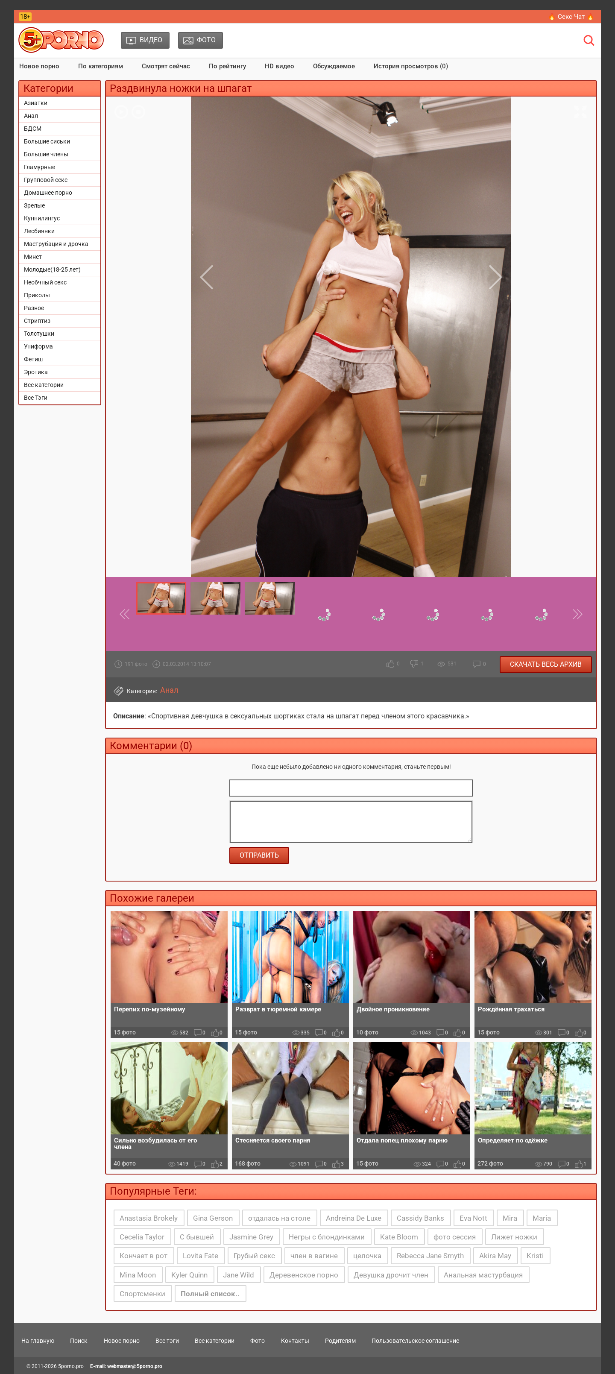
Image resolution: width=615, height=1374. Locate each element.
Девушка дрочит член (391, 1275)
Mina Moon (138, 1275)
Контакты (295, 1340)
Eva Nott (473, 1218)
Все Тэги (35, 397)
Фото (257, 1340)
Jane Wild (238, 1275)
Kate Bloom (399, 1237)
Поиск (79, 1340)
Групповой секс (45, 179)
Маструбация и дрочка (56, 243)
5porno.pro (71, 1366)
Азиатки (35, 103)
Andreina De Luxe (353, 1218)
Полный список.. (210, 1293)
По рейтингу (227, 66)
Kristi (535, 1255)
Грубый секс (254, 1255)
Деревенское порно (303, 1275)
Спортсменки (142, 1293)
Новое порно (39, 66)
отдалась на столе (279, 1218)
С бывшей (197, 1237)
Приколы (37, 295)
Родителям (340, 1340)
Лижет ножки (514, 1237)
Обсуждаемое (334, 66)
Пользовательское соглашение (415, 1340)
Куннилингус (42, 218)
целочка (367, 1255)
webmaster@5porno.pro (134, 1366)
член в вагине (314, 1255)
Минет (33, 256)
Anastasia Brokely (149, 1218)
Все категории (44, 384)
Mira (510, 1218)
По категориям (100, 66)
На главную (37, 1340)
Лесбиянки (39, 231)
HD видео (279, 66)
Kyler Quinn (189, 1275)
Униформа (38, 346)
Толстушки (39, 333)
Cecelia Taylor (142, 1237)
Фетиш (33, 359)
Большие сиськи (47, 141)
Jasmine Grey (251, 1237)
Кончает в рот (143, 1255)
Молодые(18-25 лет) (52, 269)
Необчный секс (45, 282)
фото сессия (454, 1237)
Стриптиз (37, 320)
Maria (542, 1218)
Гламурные (39, 167)
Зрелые (34, 205)
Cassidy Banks (420, 1218)
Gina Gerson (213, 1218)
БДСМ (32, 128)
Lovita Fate (200, 1255)
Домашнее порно (48, 192)
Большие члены (46, 154)
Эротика (36, 372)
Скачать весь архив (546, 664)
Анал (31, 115)
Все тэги (167, 1340)
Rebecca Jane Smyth (430, 1255)
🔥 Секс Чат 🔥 (571, 17)
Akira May (495, 1255)
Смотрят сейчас (166, 66)
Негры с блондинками (327, 1237)
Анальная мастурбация (483, 1275)
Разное (34, 308)
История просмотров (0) (411, 66)
